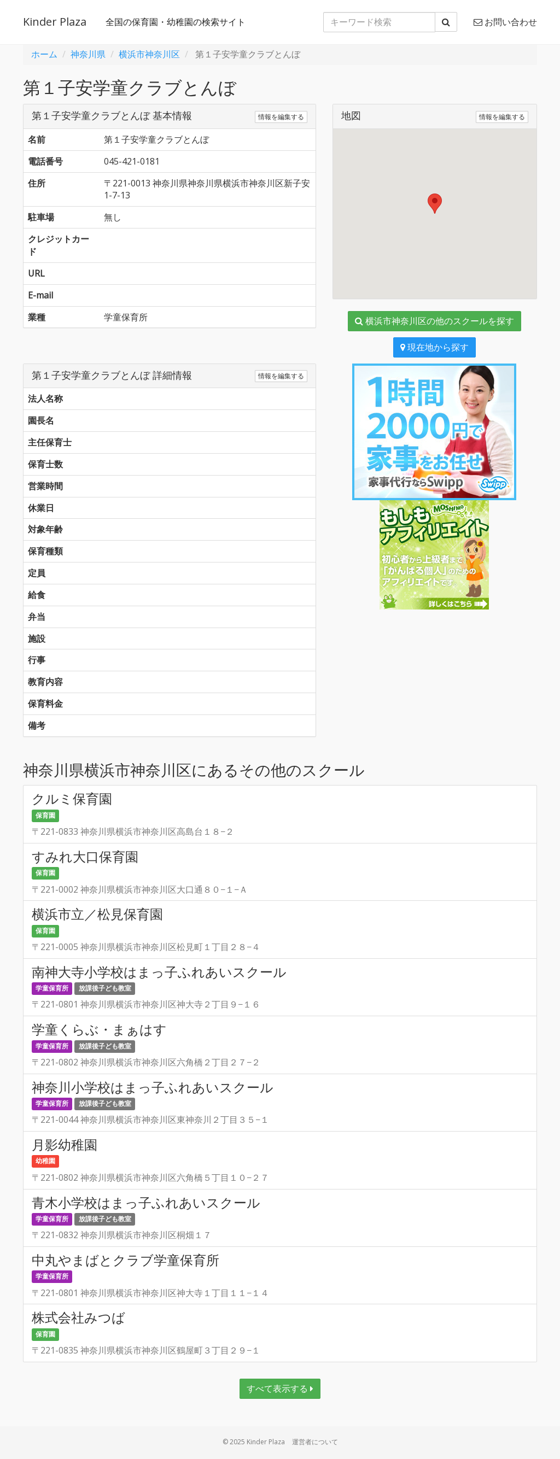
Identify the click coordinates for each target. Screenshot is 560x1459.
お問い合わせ (505, 22)
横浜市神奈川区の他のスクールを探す (434, 321)
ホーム (44, 54)
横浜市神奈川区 (149, 54)
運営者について (315, 1441)
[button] (435, 204)
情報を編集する (281, 116)
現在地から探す (434, 347)
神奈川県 (88, 54)
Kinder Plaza (54, 21)
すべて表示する (280, 1388)
